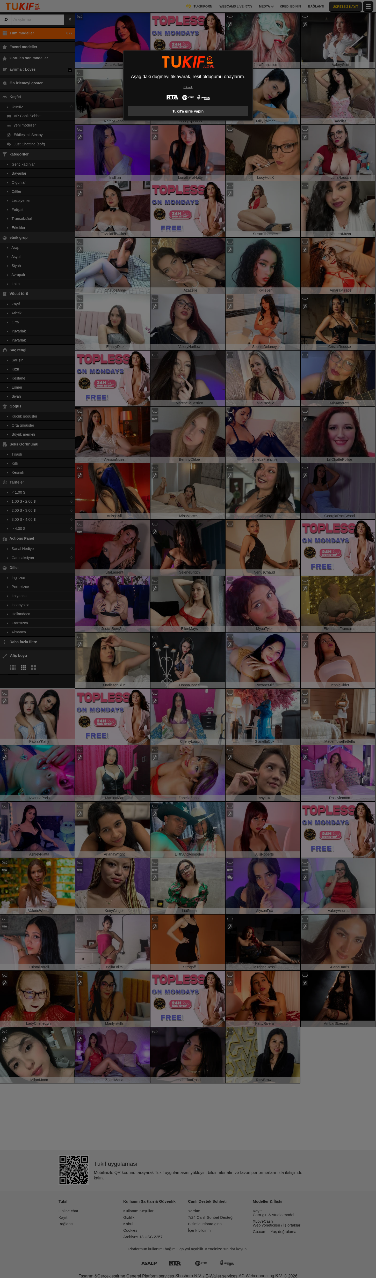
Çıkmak (187, 87)
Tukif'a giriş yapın (188, 111)
